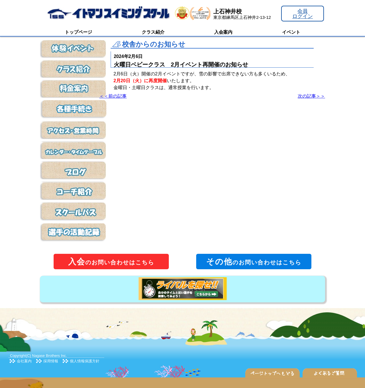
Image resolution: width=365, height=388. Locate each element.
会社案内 (24, 361)
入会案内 (223, 32)
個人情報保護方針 (85, 361)
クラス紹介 (153, 32)
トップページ (78, 32)
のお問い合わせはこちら (111, 261)
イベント (291, 32)
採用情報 (50, 361)
